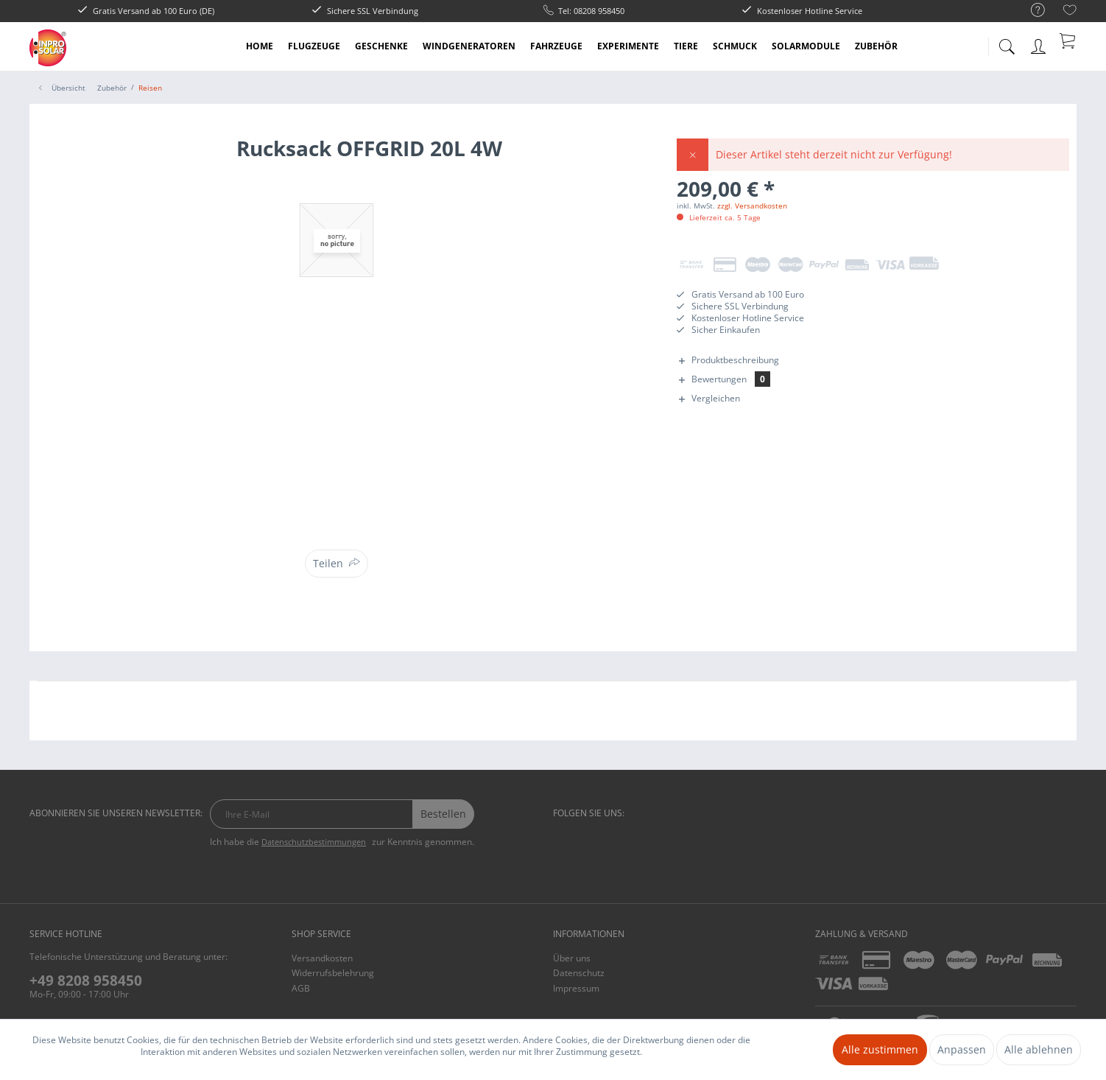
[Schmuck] (734, 46)
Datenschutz (579, 973)
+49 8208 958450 (85, 980)
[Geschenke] (381, 46)
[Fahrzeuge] (556, 46)
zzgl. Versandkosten (752, 205)
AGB (301, 988)
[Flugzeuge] (314, 46)
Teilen (328, 563)
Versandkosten (322, 958)
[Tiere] (685, 46)
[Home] (260, 46)
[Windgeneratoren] (469, 46)
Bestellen (443, 814)
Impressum (576, 988)
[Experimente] (628, 46)
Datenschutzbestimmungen (313, 841)
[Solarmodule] (806, 46)
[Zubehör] (876, 46)
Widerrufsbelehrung (333, 973)
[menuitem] (1030, 10)
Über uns (572, 958)
